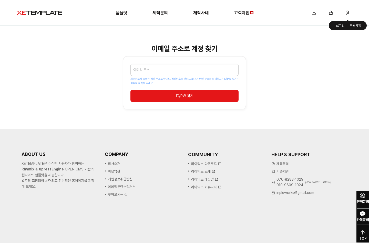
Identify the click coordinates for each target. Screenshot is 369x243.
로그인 (340, 25)
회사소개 (114, 164)
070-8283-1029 (289, 180)
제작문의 (160, 12)
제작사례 (201, 12)
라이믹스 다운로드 (206, 164)
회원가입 (355, 25)
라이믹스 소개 (203, 172)
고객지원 (243, 12)
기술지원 (282, 172)
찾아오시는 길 (117, 195)
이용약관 (114, 171)
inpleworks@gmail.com (295, 193)
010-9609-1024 (289, 185)
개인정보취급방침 (120, 179)
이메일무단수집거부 (122, 187)
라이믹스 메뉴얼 (204, 179)
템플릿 (121, 12)
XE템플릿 (39, 13)
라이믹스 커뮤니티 (206, 187)
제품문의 (282, 164)
